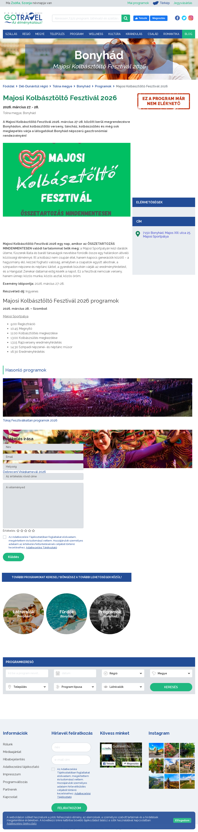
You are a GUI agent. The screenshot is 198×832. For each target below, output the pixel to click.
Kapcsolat (10, 797)
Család (153, 34)
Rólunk (8, 744)
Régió (26, 34)
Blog (188, 34)
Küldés (13, 557)
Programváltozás (15, 782)
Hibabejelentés (14, 759)
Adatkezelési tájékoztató (21, 767)
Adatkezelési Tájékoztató (41, 547)
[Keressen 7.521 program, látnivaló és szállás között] (87, 18)
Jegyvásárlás (183, 3)
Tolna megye (62, 86)
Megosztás (131, 763)
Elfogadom (182, 820)
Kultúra (114, 34)
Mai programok (138, 3)
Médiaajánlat (12, 752)
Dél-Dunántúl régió (33, 86)
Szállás (11, 34)
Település (57, 34)
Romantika (171, 34)
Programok (103, 86)
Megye (40, 34)
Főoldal (8, 86)
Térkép (161, 3)
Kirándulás (134, 34)
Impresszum (12, 774)
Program (76, 34)
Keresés (171, 687)
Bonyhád (83, 86)
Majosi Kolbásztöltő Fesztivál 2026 (65, 97)
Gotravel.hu (121, 746)
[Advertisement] (163, 166)
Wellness (96, 34)
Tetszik (108, 763)
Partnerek (10, 789)
